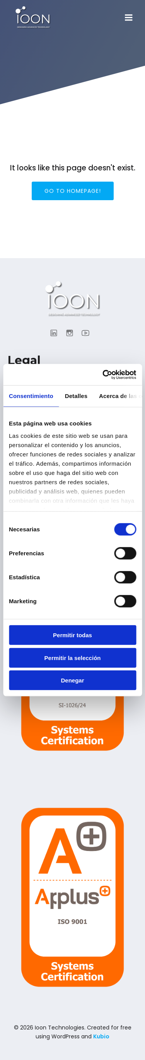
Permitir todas (72, 635)
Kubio (101, 1036)
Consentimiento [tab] (31, 396)
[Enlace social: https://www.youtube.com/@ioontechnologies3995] (88, 333)
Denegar (72, 680)
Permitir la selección (72, 657)
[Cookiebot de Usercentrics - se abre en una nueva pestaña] (103, 374)
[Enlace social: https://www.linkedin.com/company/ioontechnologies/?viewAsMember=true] (57, 333)
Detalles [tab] (76, 396)
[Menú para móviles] (128, 17)
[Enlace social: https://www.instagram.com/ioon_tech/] (72, 333)
